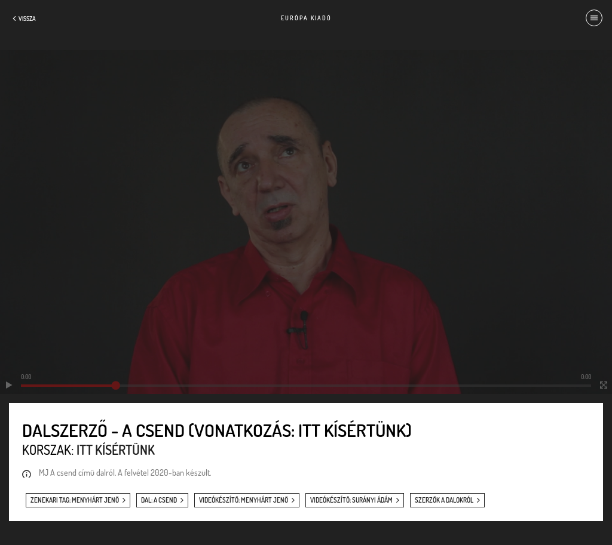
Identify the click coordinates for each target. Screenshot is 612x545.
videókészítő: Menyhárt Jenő (243, 500)
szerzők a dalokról (444, 500)
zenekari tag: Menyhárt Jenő (74, 500)
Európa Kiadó (306, 17)
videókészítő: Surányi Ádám (351, 500)
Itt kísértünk (115, 449)
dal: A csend (159, 500)
